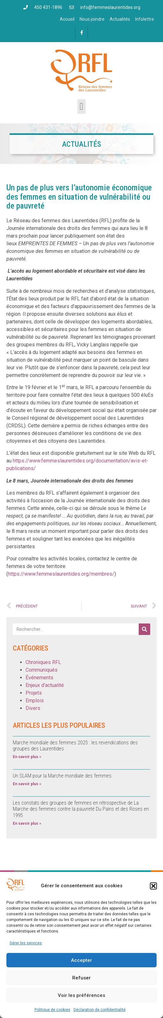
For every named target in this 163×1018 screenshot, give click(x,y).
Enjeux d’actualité (45, 685)
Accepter (81, 960)
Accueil (67, 19)
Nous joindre (92, 19)
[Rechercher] (144, 629)
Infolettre (144, 19)
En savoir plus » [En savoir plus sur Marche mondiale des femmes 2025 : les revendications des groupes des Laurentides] (27, 757)
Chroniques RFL (43, 662)
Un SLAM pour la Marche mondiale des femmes (62, 776)
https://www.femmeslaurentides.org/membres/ (61, 574)
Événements (39, 678)
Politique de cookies (52, 1009)
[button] (153, 886)
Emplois (35, 700)
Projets (34, 693)
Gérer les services (26, 943)
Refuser (81, 978)
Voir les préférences (81, 995)
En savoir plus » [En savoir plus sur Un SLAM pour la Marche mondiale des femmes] (27, 784)
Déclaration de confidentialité (100, 1009)
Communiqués (42, 670)
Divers (33, 708)
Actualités (120, 19)
